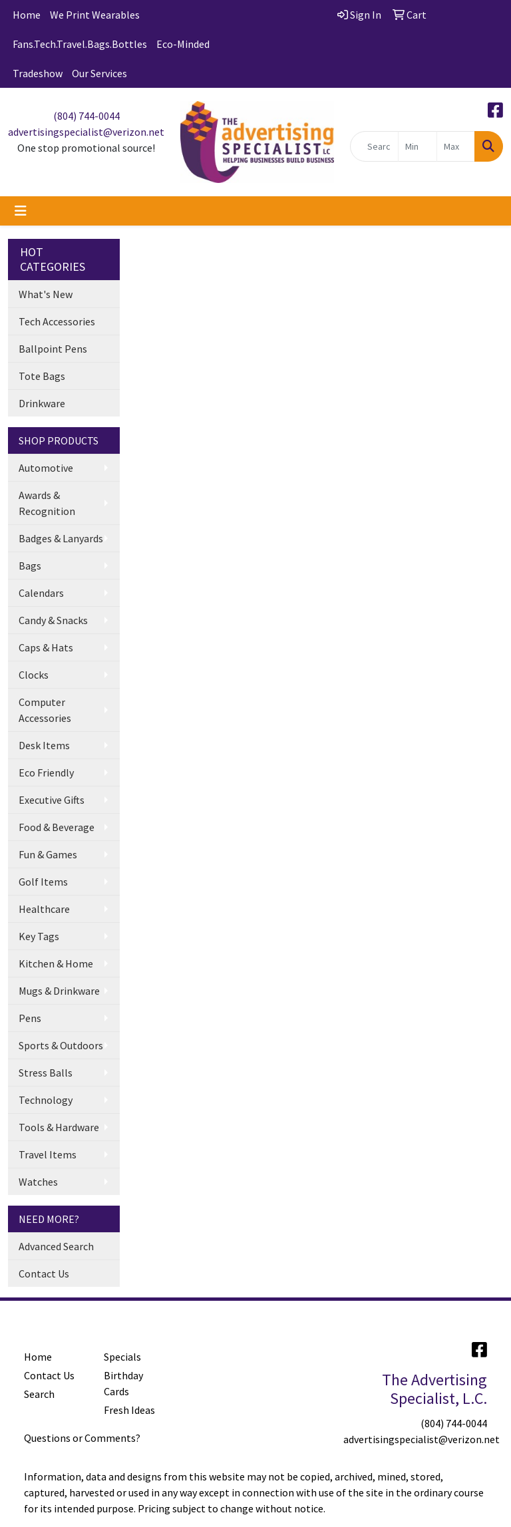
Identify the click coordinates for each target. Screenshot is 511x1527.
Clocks (34, 674)
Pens (30, 1018)
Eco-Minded (183, 44)
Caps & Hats (46, 647)
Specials (122, 1356)
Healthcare (44, 909)
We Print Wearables (95, 14)
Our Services (99, 73)
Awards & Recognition (47, 503)
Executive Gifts (52, 799)
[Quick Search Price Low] (417, 146)
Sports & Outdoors (61, 1045)
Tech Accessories (57, 321)
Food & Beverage (56, 827)
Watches (38, 1181)
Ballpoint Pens (53, 348)
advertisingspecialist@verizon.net (86, 131)
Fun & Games (48, 854)
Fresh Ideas (129, 1410)
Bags (30, 565)
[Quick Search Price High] (456, 146)
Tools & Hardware (59, 1127)
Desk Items (44, 745)
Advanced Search (56, 1246)
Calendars (41, 592)
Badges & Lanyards (61, 538)
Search (39, 1394)
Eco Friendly (46, 772)
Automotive (46, 467)
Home (27, 14)
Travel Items (48, 1154)
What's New (46, 294)
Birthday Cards (123, 1383)
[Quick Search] (374, 146)
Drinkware (42, 403)
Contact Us (44, 1273)
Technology (46, 1099)
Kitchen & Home (56, 963)
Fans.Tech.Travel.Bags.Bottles (80, 44)
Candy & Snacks (53, 620)
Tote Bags (42, 376)
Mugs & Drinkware (59, 990)
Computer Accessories (45, 710)
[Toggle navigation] (21, 211)
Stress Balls (46, 1072)
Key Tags (39, 936)
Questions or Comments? (82, 1437)
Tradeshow (38, 73)
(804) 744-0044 (86, 115)
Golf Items (43, 881)
